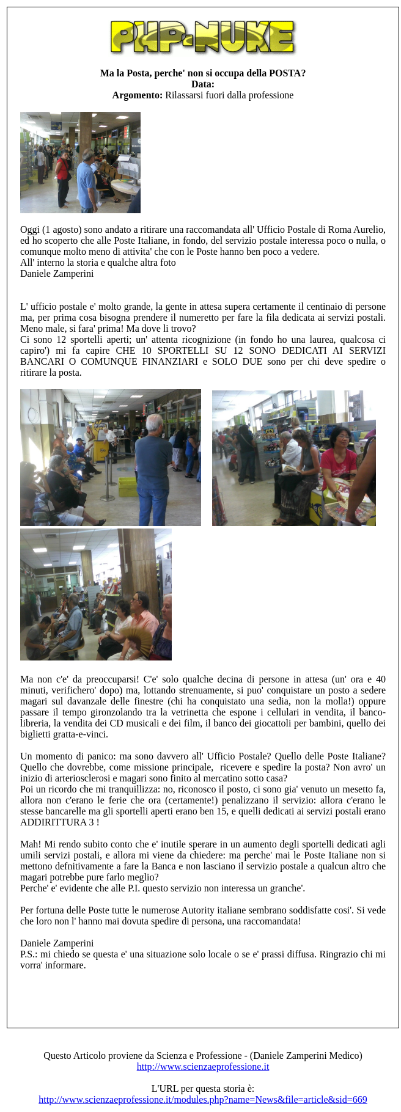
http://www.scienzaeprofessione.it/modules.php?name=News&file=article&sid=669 (203, 1099)
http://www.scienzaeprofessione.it (203, 1066)
